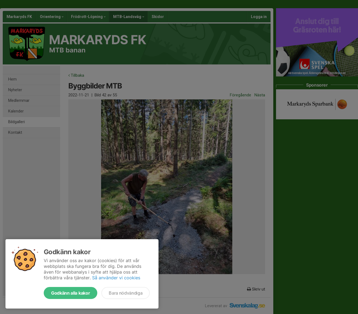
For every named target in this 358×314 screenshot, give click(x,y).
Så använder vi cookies (116, 277)
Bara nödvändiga (125, 293)
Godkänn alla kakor (70, 293)
